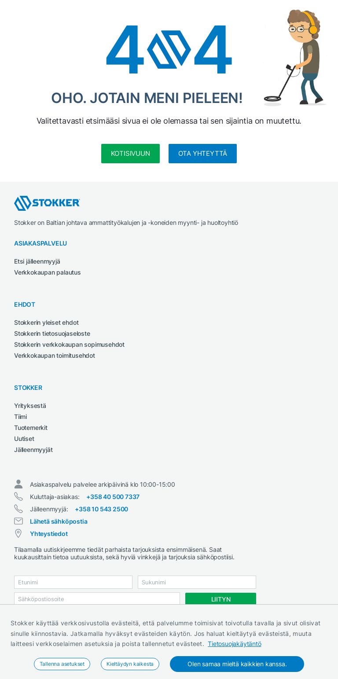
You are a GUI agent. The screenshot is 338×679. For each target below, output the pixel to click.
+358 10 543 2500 (101, 509)
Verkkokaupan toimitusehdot (54, 355)
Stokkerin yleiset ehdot (46, 322)
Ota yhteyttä (203, 153)
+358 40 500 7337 (113, 496)
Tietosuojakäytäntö (234, 643)
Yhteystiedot (49, 533)
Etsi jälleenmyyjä (37, 261)
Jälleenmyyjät (33, 449)
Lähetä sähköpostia (58, 521)
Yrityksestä (30, 405)
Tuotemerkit (31, 427)
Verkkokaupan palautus (47, 272)
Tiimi (20, 416)
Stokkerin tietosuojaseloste (52, 333)
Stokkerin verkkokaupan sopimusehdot (69, 344)
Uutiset (24, 438)
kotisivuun (130, 153)
